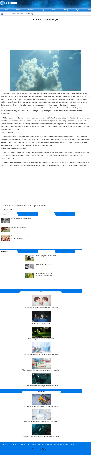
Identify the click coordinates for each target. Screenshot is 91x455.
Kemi (18, 10)
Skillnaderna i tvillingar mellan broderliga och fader (41, 302)
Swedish (41, 444)
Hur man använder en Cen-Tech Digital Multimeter (41, 400)
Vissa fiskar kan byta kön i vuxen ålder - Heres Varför (41, 430)
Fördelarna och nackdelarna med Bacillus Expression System (25, 206)
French (5, 444)
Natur (54, 10)
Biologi (66, 10)
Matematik (59, 444)
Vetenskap (20, 14)
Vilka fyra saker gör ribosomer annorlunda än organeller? (41, 364)
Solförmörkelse (70, 444)
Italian (14, 444)
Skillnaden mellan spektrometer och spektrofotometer (41, 415)
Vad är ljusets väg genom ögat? (21, 218)
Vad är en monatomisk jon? (44, 264)
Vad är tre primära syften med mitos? (41, 333)
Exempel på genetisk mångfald (45, 256)
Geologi (50, 444)
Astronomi (30, 10)
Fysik (78, 10)
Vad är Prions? (9, 209)
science (12, 14)
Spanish (23, 444)
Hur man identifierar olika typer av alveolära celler (41, 348)
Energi (42, 10)
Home (6, 10)
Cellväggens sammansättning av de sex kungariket (41, 380)
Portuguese (32, 444)
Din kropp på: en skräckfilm (41, 317)
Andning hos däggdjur (18, 227)
